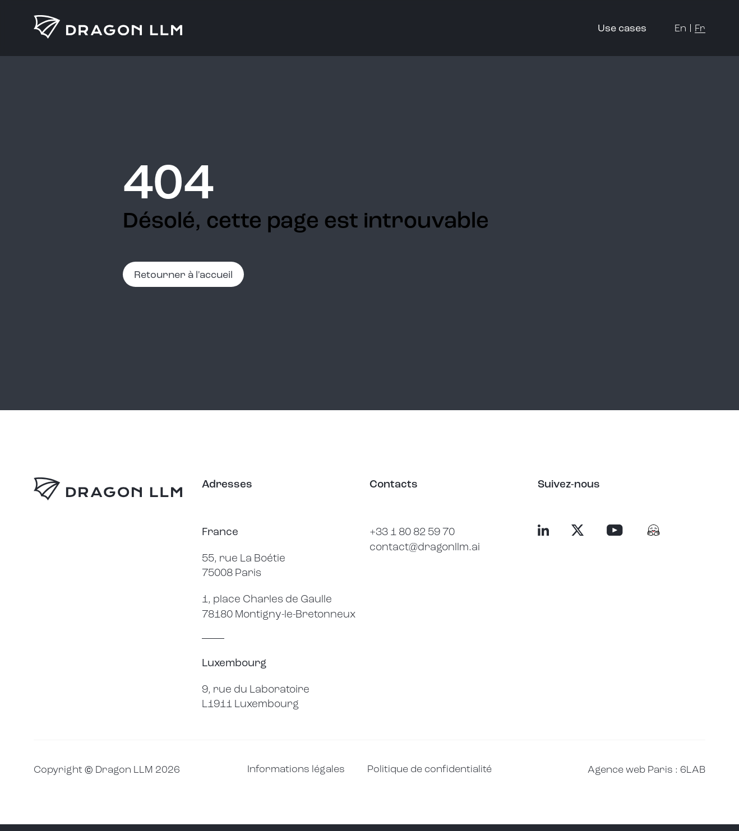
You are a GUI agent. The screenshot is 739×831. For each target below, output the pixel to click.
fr (700, 28)
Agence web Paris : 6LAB (646, 769)
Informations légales (296, 769)
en (680, 28)
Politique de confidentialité (429, 769)
